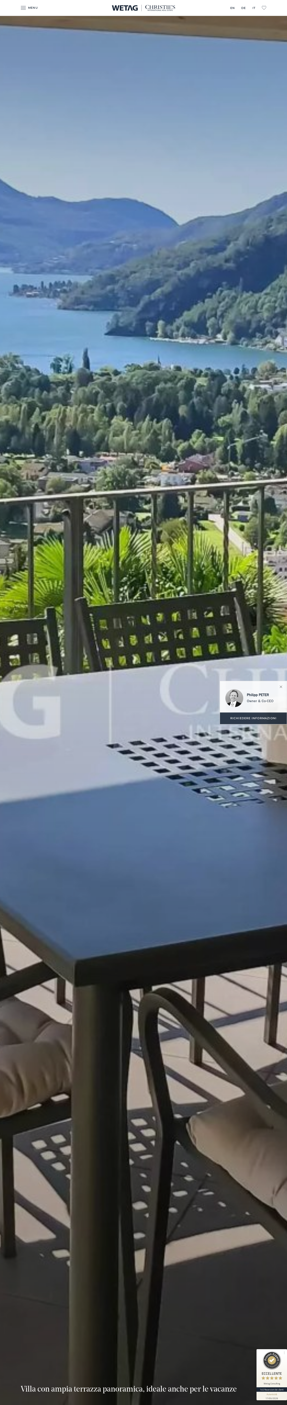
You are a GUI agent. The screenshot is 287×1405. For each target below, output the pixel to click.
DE (243, 8)
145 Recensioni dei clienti (272, 1389)
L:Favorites (264, 8)
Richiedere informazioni (253, 718)
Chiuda (281, 687)
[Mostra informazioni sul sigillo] (272, 1396)
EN (232, 8)
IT (253, 8)
